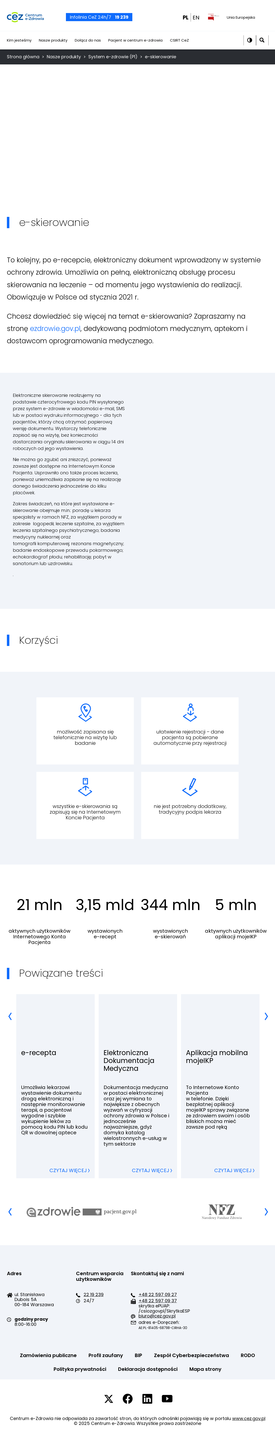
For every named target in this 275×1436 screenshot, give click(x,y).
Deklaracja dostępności (148, 1369)
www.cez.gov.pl (248, 1418)
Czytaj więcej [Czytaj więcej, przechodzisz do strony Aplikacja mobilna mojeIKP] (233, 1170)
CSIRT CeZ (179, 45)
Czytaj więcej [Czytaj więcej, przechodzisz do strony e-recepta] (68, 1170)
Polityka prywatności (80, 1369)
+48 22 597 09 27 (157, 1294)
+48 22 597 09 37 (157, 1301)
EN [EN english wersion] (196, 20)
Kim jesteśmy (19, 45)
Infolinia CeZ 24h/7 (99, 20)
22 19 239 (94, 1294)
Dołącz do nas (88, 45)
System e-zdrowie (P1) (113, 57)
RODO (248, 1355)
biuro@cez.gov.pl (157, 1316)
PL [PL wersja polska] (185, 20)
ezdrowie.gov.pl (55, 328)
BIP (138, 1355)
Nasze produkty (53, 45)
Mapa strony (205, 1369)
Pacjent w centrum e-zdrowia (135, 45)
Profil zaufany (106, 1355)
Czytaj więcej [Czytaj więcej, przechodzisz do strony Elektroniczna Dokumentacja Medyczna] (150, 1170)
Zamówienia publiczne (48, 1355)
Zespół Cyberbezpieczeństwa (191, 1355)
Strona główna (23, 57)
